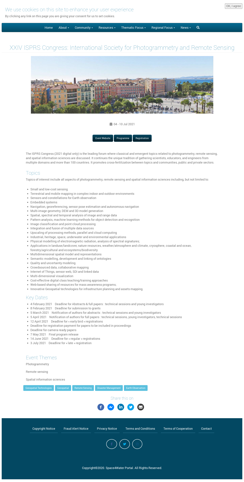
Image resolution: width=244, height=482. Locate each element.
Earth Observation (135, 388)
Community (84, 27)
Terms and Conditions (140, 428)
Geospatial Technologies (38, 388)
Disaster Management (109, 388)
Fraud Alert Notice (76, 428)
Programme (123, 138)
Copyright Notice (43, 428)
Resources (107, 27)
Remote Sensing (83, 388)
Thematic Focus (133, 27)
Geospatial (63, 388)
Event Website (102, 138)
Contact (206, 428)
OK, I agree (233, 6)
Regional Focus (163, 27)
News (186, 27)
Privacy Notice (107, 428)
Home (49, 27)
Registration (142, 138)
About (64, 27)
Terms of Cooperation (178, 428)
